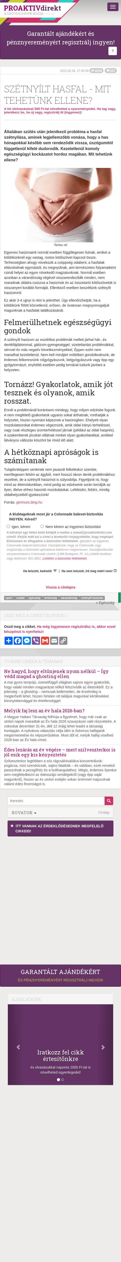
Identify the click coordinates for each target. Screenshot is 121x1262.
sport (9, 597)
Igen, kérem (18, 527)
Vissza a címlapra (60, 587)
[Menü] (112, 7)
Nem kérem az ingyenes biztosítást (71, 527)
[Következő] (105, 1044)
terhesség (51, 597)
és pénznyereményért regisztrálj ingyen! (60, 975)
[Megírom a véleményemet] (115, 570)
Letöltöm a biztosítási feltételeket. (65, 558)
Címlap (103, 812)
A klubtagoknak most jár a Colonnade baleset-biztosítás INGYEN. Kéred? (56, 516)
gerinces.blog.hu (29, 502)
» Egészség (105, 603)
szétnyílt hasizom (92, 597)
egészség (34, 597)
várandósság (69, 597)
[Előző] (16, 1044)
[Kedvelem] (55, 570)
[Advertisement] (60, 899)
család (20, 597)
